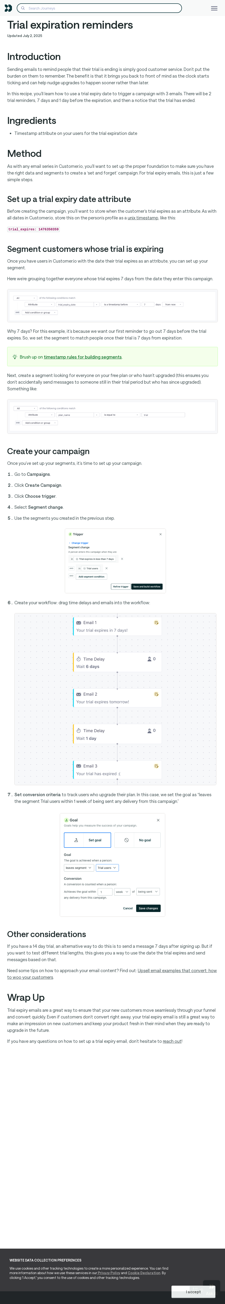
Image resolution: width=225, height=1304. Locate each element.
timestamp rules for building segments (83, 357)
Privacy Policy (108, 1273)
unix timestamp (143, 217)
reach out (172, 1041)
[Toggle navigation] (214, 8)
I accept (193, 1292)
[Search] (99, 8)
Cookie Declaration (144, 1273)
